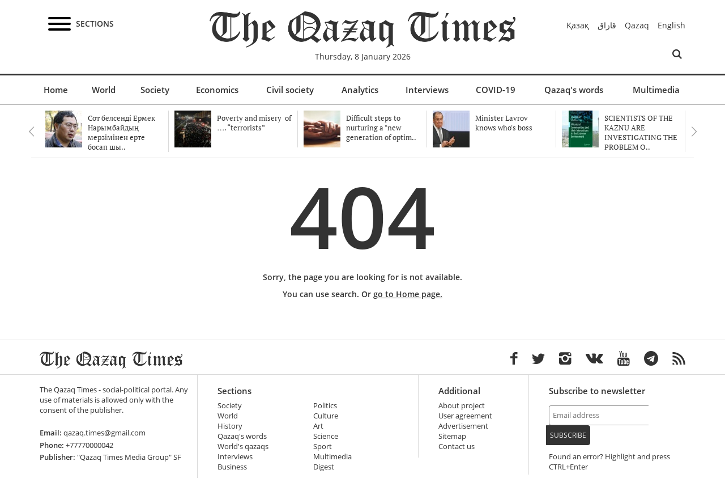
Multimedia (656, 89)
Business (232, 467)
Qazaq (637, 25)
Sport (322, 446)
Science (325, 436)
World (104, 89)
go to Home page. (407, 294)
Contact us (456, 446)
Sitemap (452, 436)
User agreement (465, 416)
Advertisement (463, 426)
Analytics (360, 89)
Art (318, 426)
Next (694, 131)
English (671, 25)
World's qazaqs (243, 446)
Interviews (427, 89)
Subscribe (568, 435)
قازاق (607, 25)
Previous (31, 131)
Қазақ (577, 25)
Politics (325, 406)
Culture (325, 416)
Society (154, 89)
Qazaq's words (573, 89)
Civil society (290, 89)
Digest (323, 467)
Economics (217, 89)
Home (56, 89)
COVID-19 (495, 89)
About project (461, 406)
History (230, 426)
